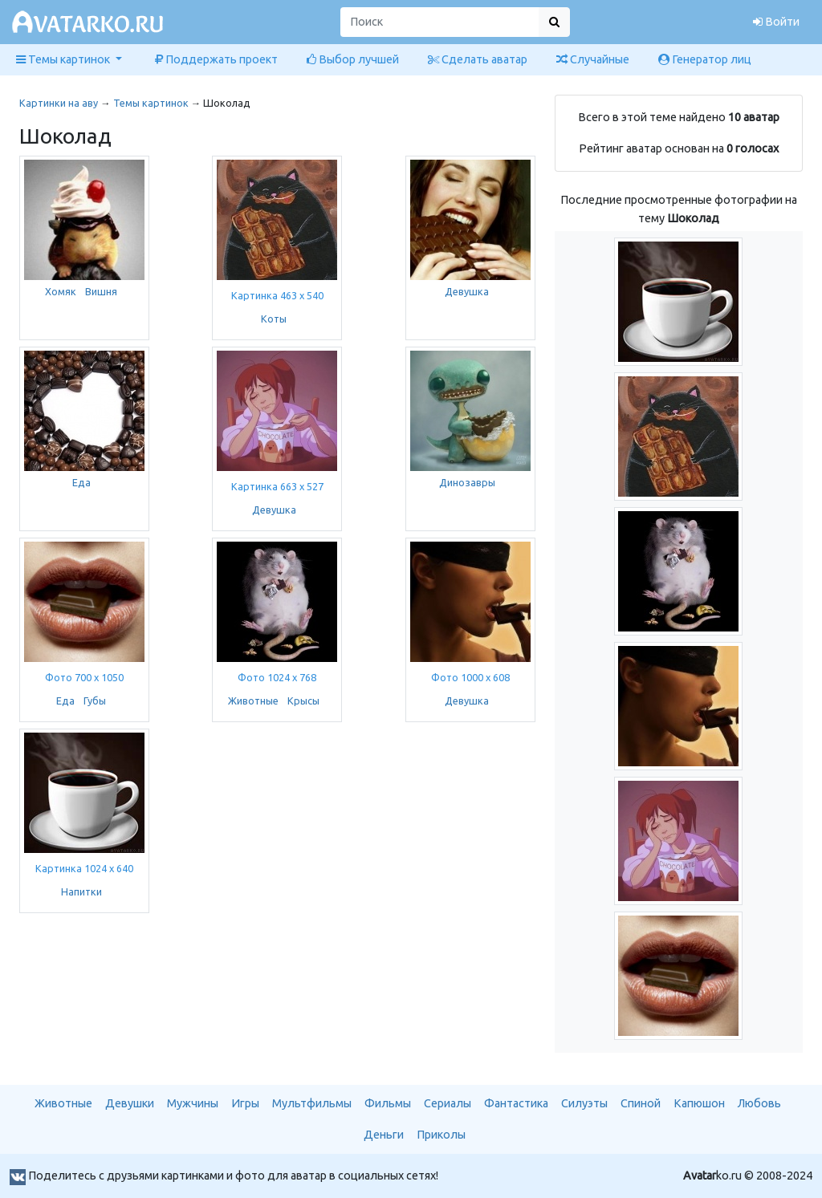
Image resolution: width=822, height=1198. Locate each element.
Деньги (384, 1134)
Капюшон (699, 1103)
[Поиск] (439, 22)
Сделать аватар (477, 59)
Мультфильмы (312, 1103)
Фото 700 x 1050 (84, 677)
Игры (245, 1103)
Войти (776, 21)
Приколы (441, 1134)
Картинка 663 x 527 (277, 486)
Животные (253, 700)
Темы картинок (151, 102)
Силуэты (584, 1103)
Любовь (759, 1103)
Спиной (641, 1103)
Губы (94, 700)
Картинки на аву (58, 102)
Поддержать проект (216, 59)
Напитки (81, 891)
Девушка (467, 291)
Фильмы (387, 1103)
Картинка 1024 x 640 (84, 868)
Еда (81, 482)
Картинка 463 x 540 (277, 295)
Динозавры (467, 482)
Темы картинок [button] (64, 59)
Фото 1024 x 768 (277, 677)
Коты (274, 318)
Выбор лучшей (353, 59)
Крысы (303, 700)
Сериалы (447, 1103)
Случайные (592, 59)
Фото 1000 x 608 (470, 677)
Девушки (129, 1103)
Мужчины (192, 1103)
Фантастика (516, 1103)
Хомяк (60, 291)
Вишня (101, 291)
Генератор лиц (704, 59)
